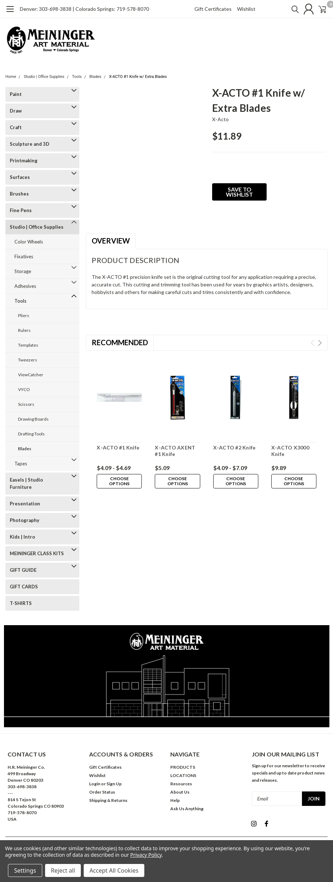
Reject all (63, 870)
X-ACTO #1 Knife (118, 447)
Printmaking (24, 160)
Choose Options (119, 481)
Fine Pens (21, 210)
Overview (111, 240)
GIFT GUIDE (23, 570)
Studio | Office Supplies (44, 76)
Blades (95, 76)
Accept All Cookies (114, 870)
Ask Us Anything (186, 808)
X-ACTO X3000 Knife (290, 450)
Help (175, 800)
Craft (16, 127)
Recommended (120, 342)
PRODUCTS (182, 767)
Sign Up (114, 783)
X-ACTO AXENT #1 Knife (175, 450)
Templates (28, 345)
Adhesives (25, 286)
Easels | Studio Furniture (26, 483)
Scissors (26, 404)
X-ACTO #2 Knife (234, 447)
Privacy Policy (146, 854)
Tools (77, 76)
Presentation (25, 503)
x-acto (220, 119)
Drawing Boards (33, 419)
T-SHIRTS (21, 603)
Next (319, 342)
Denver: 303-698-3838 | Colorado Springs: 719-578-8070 (84, 9)
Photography (24, 520)
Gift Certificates (213, 9)
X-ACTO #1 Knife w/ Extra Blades (138, 76)
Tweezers (27, 360)
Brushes (19, 194)
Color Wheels (28, 242)
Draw (16, 111)
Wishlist (246, 9)
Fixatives (23, 256)
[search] (285, 9)
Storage (22, 271)
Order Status (102, 792)
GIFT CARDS (24, 586)
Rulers (24, 330)
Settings (25, 870)
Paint (16, 94)
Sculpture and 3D (29, 144)
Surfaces (20, 177)
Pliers (23, 315)
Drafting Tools (31, 433)
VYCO (24, 389)
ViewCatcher (30, 374)
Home (10, 76)
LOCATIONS (183, 775)
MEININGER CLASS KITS (37, 553)
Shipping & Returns (108, 800)
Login (94, 783)
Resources (181, 783)
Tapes (20, 463)
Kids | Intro (22, 537)
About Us (179, 792)
